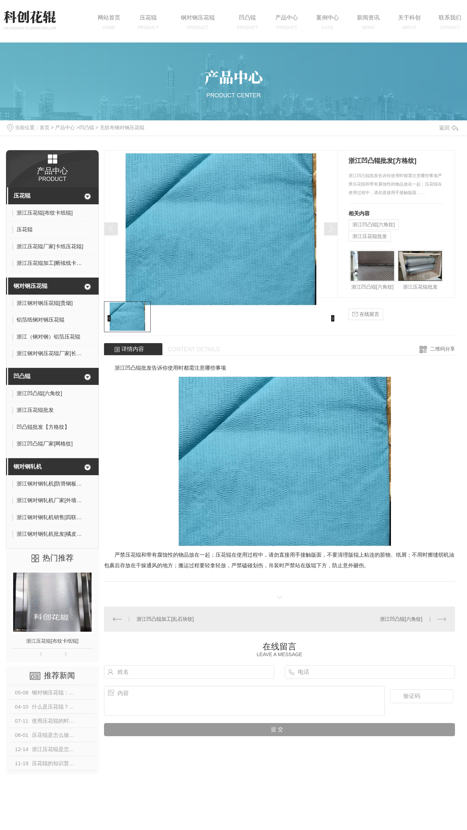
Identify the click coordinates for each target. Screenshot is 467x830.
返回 (448, 128)
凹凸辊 (86, 127)
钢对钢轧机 (27, 467)
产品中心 (65, 127)
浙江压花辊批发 (369, 236)
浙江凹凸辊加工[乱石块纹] (165, 619)
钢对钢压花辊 (30, 286)
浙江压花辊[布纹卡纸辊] (52, 641)
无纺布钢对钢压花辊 (122, 127)
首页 (45, 127)
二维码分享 (442, 349)
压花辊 (21, 196)
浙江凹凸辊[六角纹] (373, 224)
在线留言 (365, 314)
